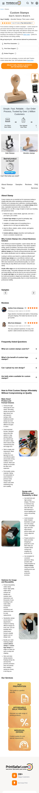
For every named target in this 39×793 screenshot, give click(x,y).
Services (34, 188)
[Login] (36, 3)
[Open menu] (3, 3)
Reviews (28, 184)
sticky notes (26, 34)
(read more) (30, 60)
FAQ (36, 184)
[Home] (13, 3)
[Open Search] (27, 4)
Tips (3, 188)
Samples (18, 184)
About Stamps (7, 184)
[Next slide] (33, 293)
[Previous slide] (5, 293)
